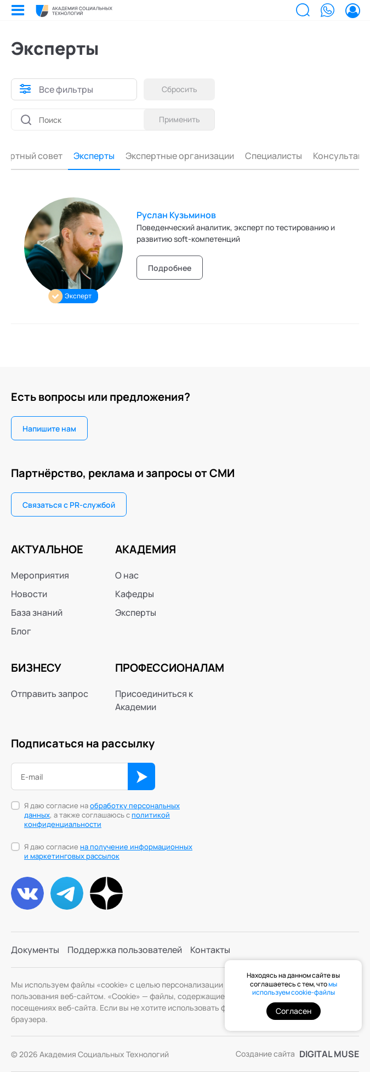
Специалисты (253, 156)
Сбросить (179, 89)
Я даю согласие (108, 851)
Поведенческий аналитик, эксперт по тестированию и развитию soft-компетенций (235, 233)
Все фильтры (66, 89)
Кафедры (134, 594)
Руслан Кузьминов (176, 215)
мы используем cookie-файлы (294, 988)
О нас (127, 575)
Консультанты (323, 156)
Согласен (293, 1011)
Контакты (210, 950)
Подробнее (169, 268)
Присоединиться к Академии (154, 700)
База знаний (36, 612)
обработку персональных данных (102, 810)
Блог (21, 631)
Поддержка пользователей (124, 950)
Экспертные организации (159, 156)
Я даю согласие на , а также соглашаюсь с (102, 815)
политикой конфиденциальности (97, 819)
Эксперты (73, 156)
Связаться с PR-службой (68, 505)
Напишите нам (49, 428)
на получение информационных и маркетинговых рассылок (108, 851)
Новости (29, 594)
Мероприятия (40, 575)
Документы (35, 950)
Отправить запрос (49, 694)
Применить (179, 119)
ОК (141, 776)
